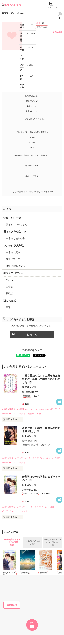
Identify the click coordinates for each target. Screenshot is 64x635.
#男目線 (30, 413)
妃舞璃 (37, 23)
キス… (9, 279)
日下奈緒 (27, 436)
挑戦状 (9, 293)
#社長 (11, 458)
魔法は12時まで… (15, 266)
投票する (32, 334)
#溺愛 (4, 409)
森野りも (27, 387)
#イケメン (30, 409)
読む (32, 623)
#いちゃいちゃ (42, 409)
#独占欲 (22, 413)
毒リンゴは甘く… (13, 273)
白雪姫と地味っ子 (15, 238)
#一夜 (44, 507)
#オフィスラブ (32, 458)
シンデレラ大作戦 (13, 245)
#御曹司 (20, 409)
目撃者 (9, 286)
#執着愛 (12, 409)
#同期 (51, 507)
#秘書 (57, 458)
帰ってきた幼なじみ (14, 231)
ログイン (51, 7)
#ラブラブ (55, 409)
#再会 (38, 413)
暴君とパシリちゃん (16, 224)
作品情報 (58, 32)
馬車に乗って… (14, 259)
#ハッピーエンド (9, 413)
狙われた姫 (9, 300)
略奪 (8, 307)
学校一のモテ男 (12, 217)
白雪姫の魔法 (13, 252)
